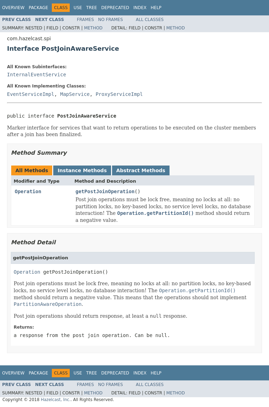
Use (78, 7)
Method (93, 28)
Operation (28, 191)
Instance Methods (81, 170)
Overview (13, 7)
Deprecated (115, 7)
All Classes (150, 19)
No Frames (110, 19)
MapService (75, 94)
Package (38, 7)
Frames (85, 19)
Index (140, 7)
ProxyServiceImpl (119, 94)
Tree (91, 7)
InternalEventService (36, 74)
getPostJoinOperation (105, 191)
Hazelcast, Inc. (55, 399)
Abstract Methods (140, 170)
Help (156, 7)
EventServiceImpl (30, 94)
